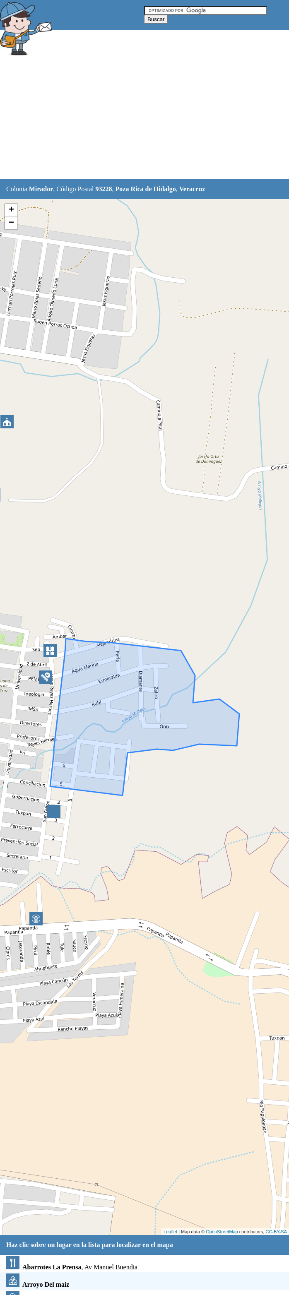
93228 (104, 188)
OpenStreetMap (222, 1231)
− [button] (11, 223)
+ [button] (11, 210)
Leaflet (170, 1231)
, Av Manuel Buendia (71, 1267)
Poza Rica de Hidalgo (146, 188)
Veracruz (192, 188)
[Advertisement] (144, 119)
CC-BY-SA (276, 1231)
